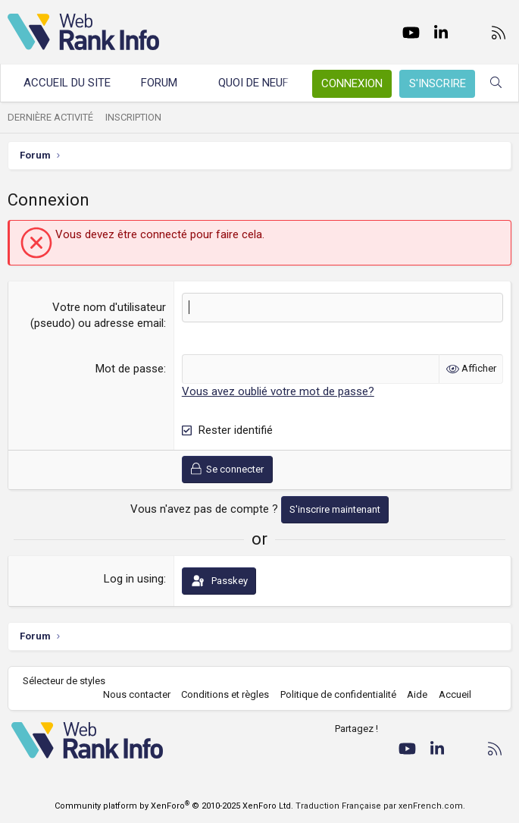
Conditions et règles (225, 694)
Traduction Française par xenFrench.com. (380, 806)
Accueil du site (67, 83)
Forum (159, 83)
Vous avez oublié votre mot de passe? (278, 391)
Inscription (133, 117)
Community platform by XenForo (174, 806)
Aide (417, 694)
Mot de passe (129, 368)
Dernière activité (50, 117)
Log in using (134, 579)
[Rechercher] (496, 83)
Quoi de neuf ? (258, 83)
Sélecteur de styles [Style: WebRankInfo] (64, 680)
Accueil (455, 694)
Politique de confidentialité (338, 694)
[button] (191, 83)
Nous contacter (136, 694)
